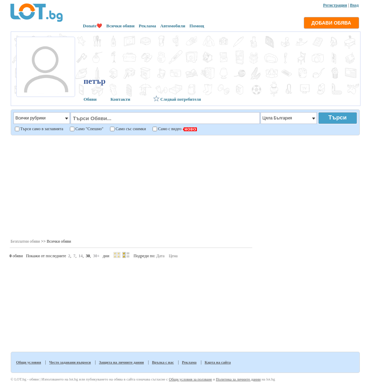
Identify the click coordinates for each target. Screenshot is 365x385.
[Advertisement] (98, 186)
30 (88, 255)
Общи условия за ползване (190, 379)
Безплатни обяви (25, 241)
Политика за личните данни (238, 379)
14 (81, 255)
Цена (173, 255)
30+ (96, 255)
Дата (160, 255)
